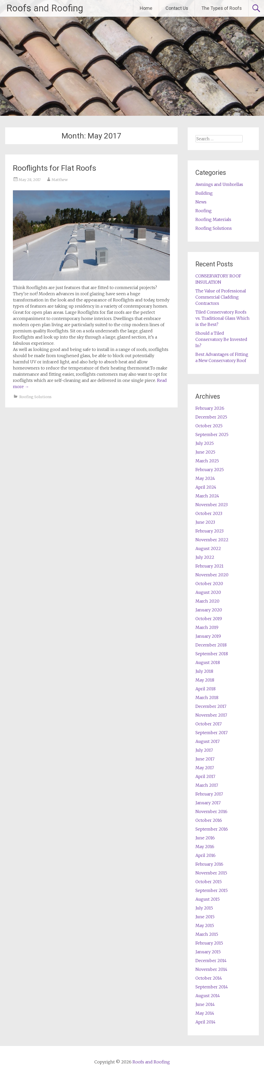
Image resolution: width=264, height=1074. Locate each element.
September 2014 (211, 986)
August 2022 (208, 548)
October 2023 (208, 513)
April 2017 (205, 776)
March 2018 (206, 697)
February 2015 (209, 943)
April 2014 (205, 1021)
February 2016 (209, 864)
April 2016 (205, 855)
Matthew (60, 179)
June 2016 (205, 837)
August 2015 (207, 899)
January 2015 (208, 951)
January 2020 (208, 609)
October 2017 (208, 723)
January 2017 (208, 802)
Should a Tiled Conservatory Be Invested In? (221, 339)
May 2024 (205, 478)
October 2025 (208, 425)
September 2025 (211, 434)
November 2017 (211, 715)
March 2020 (207, 601)
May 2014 (204, 1013)
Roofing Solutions (35, 397)
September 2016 (211, 829)
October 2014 (208, 978)
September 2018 (211, 653)
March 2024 (207, 495)
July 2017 (204, 750)
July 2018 (204, 671)
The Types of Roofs (221, 8)
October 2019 (208, 618)
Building (204, 193)
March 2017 (206, 785)
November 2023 (211, 504)
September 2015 (211, 890)
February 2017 (209, 794)
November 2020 (211, 574)
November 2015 (211, 872)
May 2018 (204, 680)
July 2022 (204, 557)
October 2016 (208, 820)
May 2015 (204, 925)
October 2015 (208, 881)
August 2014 (207, 995)
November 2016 (211, 811)
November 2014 (211, 969)
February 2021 (209, 566)
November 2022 (211, 539)
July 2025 (204, 443)
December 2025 (211, 417)
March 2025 (207, 460)
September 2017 (211, 732)
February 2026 (209, 408)
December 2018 (211, 644)
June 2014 (205, 1004)
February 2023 (209, 531)
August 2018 (207, 662)
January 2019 (208, 636)
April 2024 (205, 487)
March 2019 (206, 627)
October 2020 (209, 583)
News (201, 201)
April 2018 (205, 688)
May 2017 (204, 767)
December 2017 (210, 706)
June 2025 (205, 452)
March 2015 (206, 934)
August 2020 (208, 592)
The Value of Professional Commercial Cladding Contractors (220, 297)
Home (146, 8)
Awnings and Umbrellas (219, 184)
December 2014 (211, 960)
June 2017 (204, 758)
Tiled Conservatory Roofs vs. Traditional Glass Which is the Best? (222, 318)
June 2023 (205, 522)
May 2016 (204, 846)
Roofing (203, 210)
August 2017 (207, 741)
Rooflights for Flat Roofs (54, 168)
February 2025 (209, 469)
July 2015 (204, 908)
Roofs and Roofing (44, 8)
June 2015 (204, 916)
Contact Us (177, 8)
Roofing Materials (213, 219)
